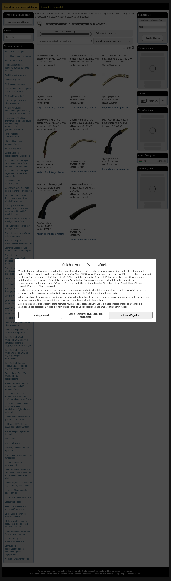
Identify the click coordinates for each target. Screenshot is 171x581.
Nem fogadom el (40, 315)
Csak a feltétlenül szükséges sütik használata (85, 315)
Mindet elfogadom (130, 315)
